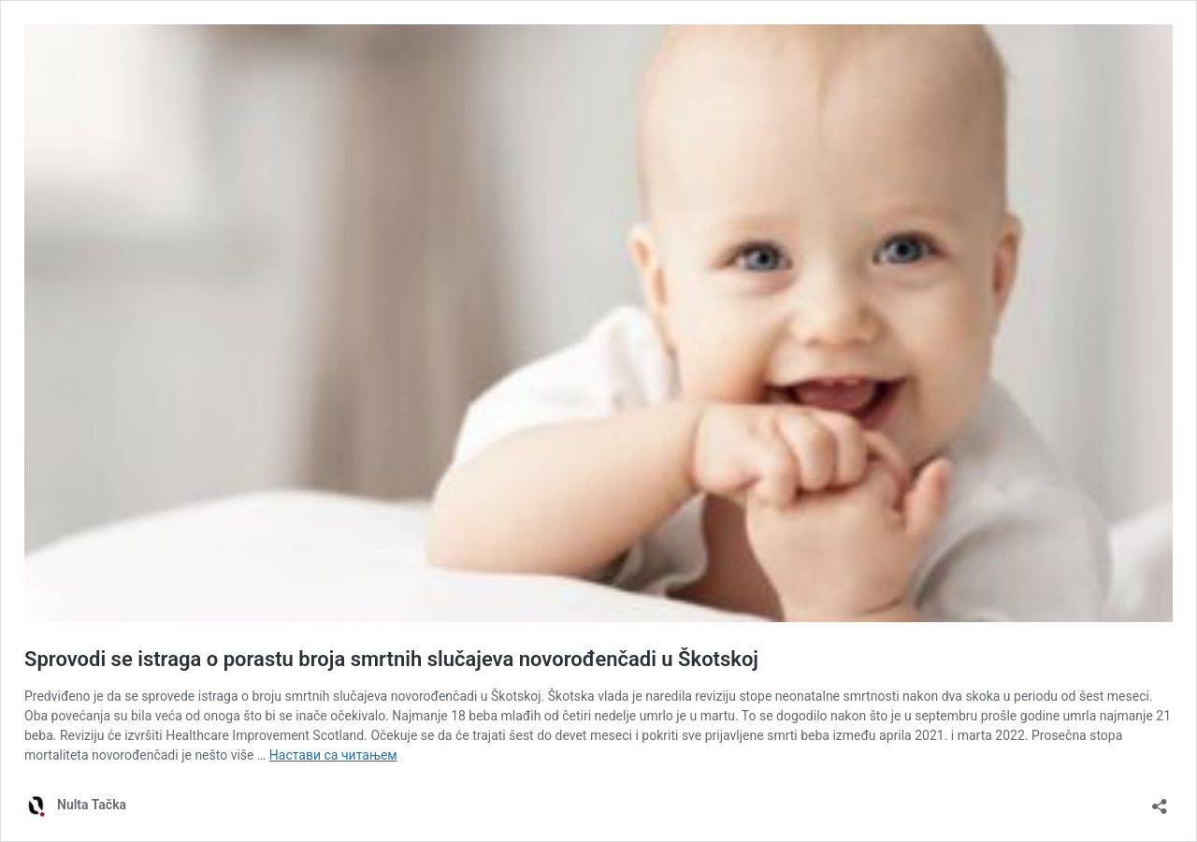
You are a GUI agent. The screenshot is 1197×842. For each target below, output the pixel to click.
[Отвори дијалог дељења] (1160, 800)
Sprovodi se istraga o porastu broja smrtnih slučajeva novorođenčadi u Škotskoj (391, 659)
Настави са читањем (333, 755)
